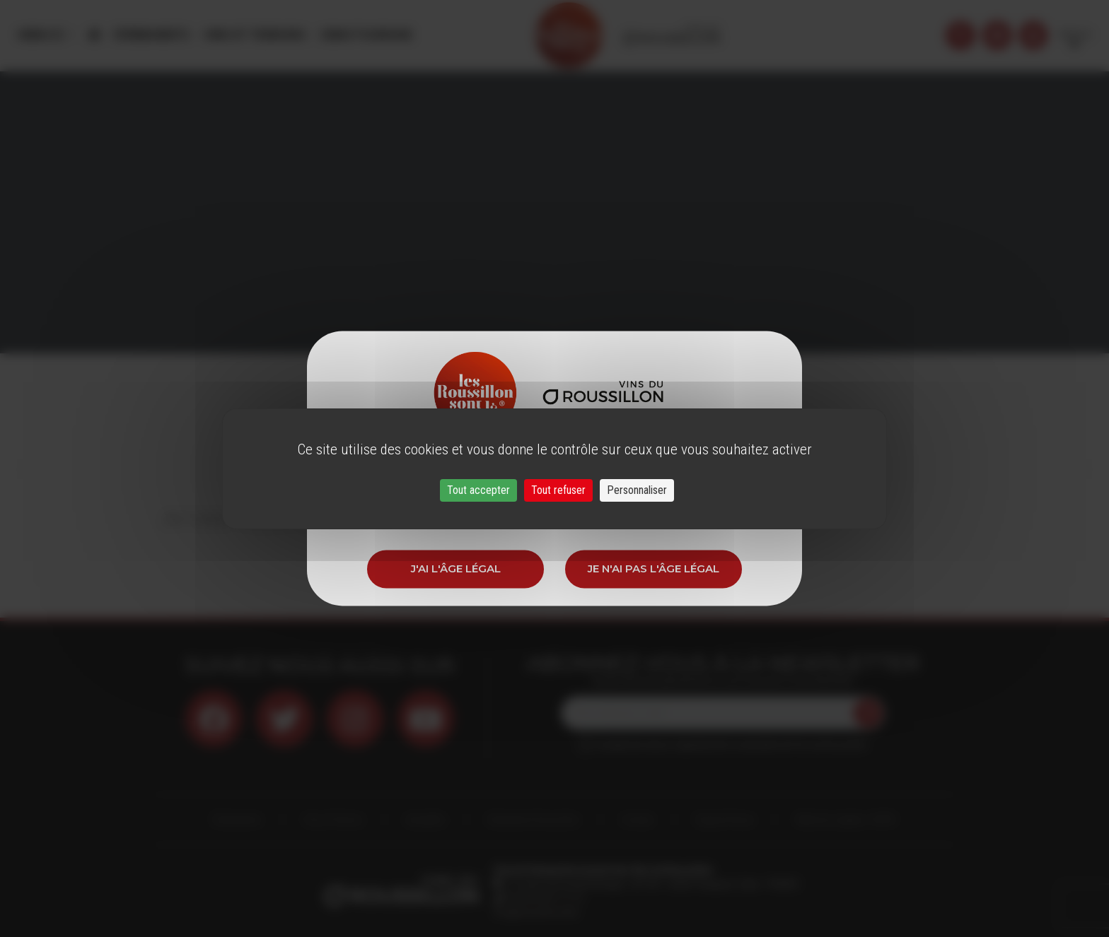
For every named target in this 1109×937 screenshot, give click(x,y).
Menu (41, 35)
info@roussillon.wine (536, 912)
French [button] (1074, 35)
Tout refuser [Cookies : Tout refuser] (558, 490)
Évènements (152, 35)
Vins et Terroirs (255, 35)
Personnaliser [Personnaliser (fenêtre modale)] (637, 490)
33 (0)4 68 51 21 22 (543, 898)
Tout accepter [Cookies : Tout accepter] (478, 490)
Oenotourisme (366, 35)
